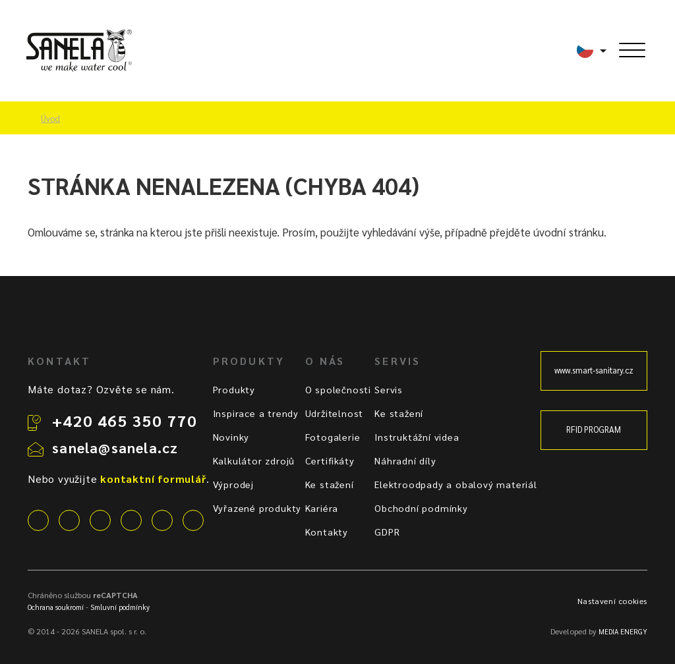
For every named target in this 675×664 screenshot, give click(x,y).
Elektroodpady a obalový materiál (455, 484)
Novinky (231, 437)
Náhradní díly (405, 460)
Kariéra (322, 508)
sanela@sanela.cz (115, 447)
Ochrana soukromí (56, 607)
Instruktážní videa (416, 437)
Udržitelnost (334, 413)
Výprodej (233, 484)
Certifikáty (330, 460)
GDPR (386, 532)
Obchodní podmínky (421, 508)
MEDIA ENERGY (623, 631)
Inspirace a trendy (256, 413)
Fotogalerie (333, 437)
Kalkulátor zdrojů (254, 460)
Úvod (50, 118)
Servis (388, 389)
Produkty (234, 389)
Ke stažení (329, 484)
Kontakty (326, 532)
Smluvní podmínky (120, 607)
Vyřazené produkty (257, 508)
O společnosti (338, 389)
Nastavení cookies (612, 600)
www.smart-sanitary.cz (593, 370)
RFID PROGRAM (593, 429)
